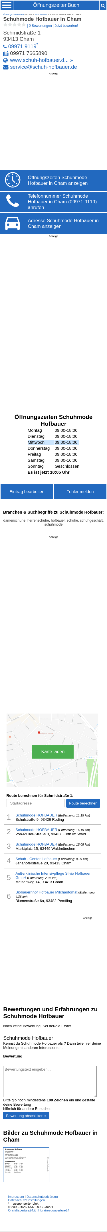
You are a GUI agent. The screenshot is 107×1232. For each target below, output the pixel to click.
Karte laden (53, 751)
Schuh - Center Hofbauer (36, 859)
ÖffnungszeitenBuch (56, 5)
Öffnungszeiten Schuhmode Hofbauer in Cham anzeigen (58, 180)
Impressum (16, 1196)
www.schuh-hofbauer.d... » (41, 60)
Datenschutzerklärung (42, 1196)
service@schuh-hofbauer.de (43, 67)
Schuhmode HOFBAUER (36, 815)
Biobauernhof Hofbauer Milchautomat (46, 892)
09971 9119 (22, 46)
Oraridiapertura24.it (22, 1210)
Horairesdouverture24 (53, 1210)
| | (40, 26)
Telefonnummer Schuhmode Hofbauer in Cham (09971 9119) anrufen (62, 201)
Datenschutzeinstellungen (26, 1200)
